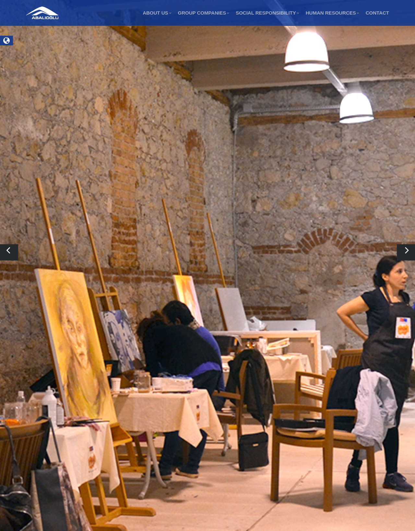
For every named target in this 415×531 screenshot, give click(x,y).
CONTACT (377, 13)
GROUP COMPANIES (204, 13)
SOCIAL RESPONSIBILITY (267, 13)
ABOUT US (157, 13)
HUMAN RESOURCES (332, 13)
